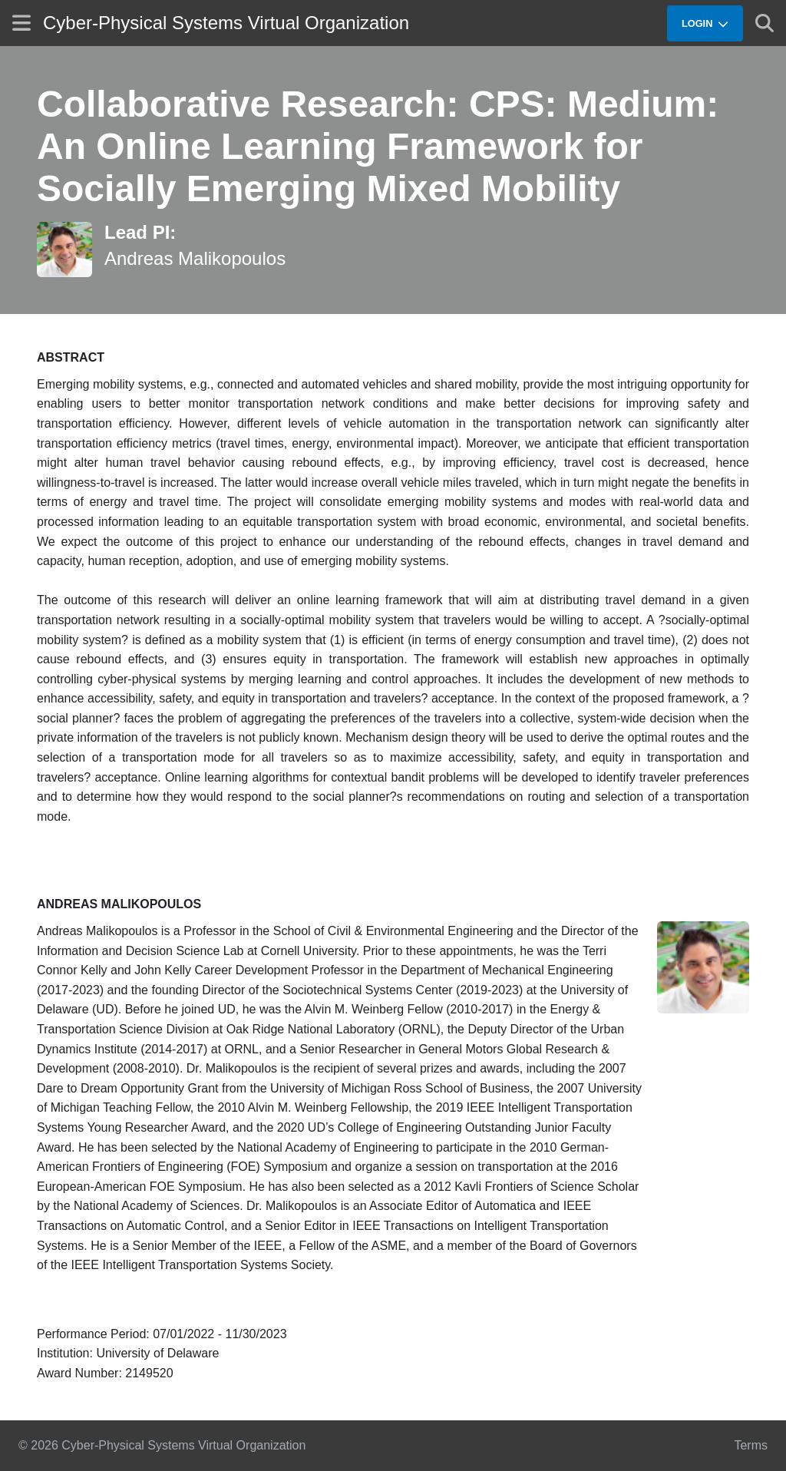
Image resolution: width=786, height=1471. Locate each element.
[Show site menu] (21, 22)
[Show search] (764, 23)
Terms (751, 1445)
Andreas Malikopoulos (195, 258)
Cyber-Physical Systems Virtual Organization (226, 22)
